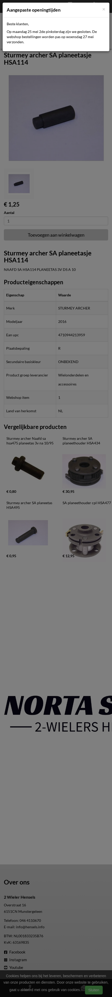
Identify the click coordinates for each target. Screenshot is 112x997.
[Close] (103, 9)
